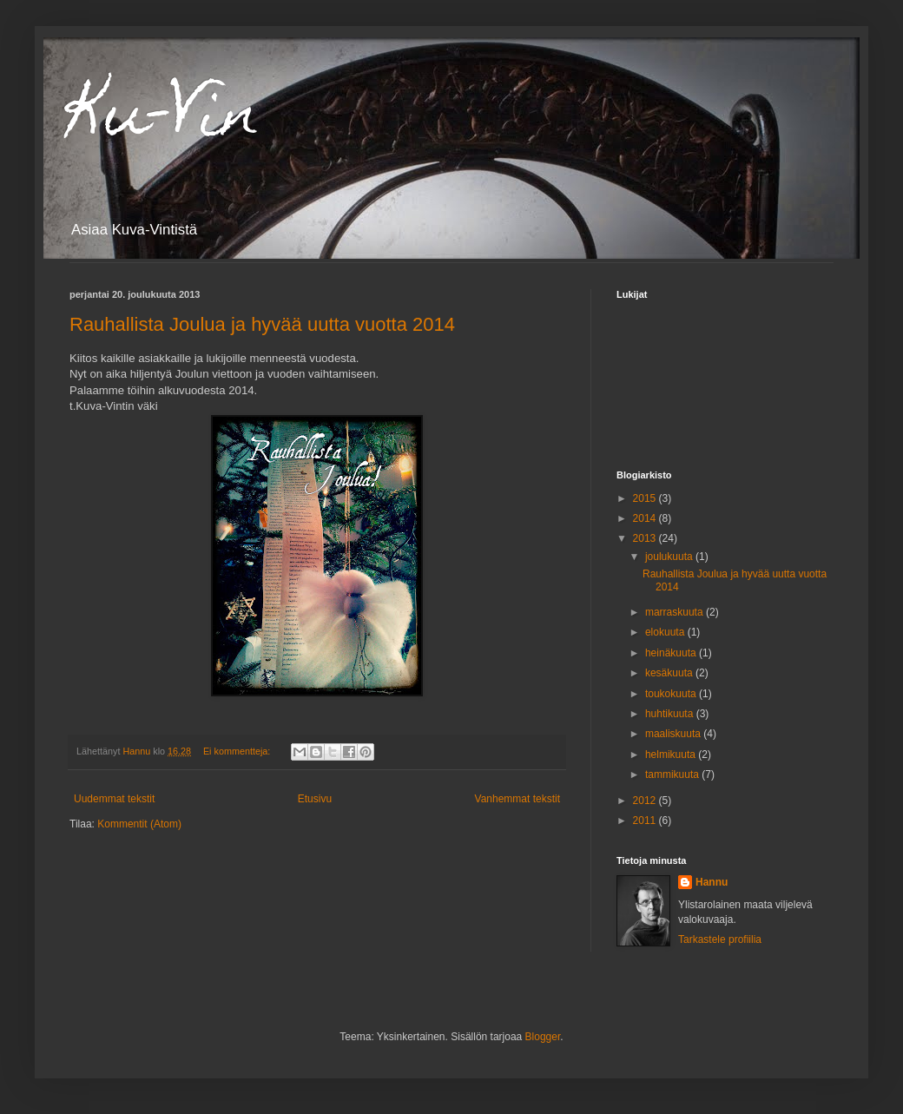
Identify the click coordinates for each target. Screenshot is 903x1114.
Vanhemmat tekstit (517, 799)
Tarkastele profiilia (719, 939)
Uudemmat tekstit (114, 799)
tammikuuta (673, 774)
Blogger (543, 1037)
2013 (646, 538)
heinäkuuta (672, 653)
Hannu (711, 882)
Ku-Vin (164, 119)
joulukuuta (670, 556)
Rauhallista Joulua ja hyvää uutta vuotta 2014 (262, 324)
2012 (646, 800)
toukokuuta (672, 694)
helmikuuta (671, 754)
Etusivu (315, 799)
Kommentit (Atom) (139, 824)
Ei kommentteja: (238, 751)
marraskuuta (675, 612)
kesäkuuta (670, 673)
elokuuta (666, 632)
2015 (646, 498)
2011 (646, 820)
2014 (646, 518)
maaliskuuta (674, 734)
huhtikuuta (670, 714)
